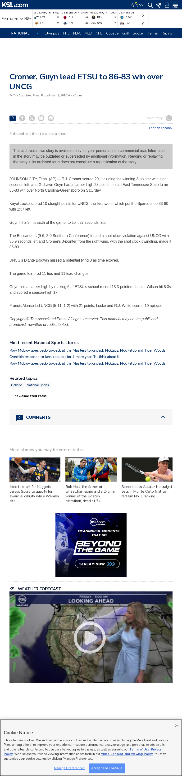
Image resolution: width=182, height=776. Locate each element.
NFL (66, 33)
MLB (88, 33)
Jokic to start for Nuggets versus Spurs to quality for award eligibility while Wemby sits (34, 494)
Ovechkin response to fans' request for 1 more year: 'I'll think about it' (65, 356)
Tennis (153, 33)
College (112, 33)
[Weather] (137, 4)
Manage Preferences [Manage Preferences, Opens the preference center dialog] (69, 768)
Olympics (52, 33)
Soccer (138, 33)
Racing (167, 33)
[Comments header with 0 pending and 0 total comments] (91, 417)
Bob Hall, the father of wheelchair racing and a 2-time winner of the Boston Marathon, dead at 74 (90, 494)
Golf (125, 33)
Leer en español (161, 128)
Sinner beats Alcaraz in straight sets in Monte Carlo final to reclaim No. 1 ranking (147, 491)
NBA (77, 33)
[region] (91, 747)
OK (176, 726)
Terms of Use (139, 749)
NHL (99, 33)
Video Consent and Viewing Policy (127, 754)
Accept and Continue (106, 768)
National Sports (38, 385)
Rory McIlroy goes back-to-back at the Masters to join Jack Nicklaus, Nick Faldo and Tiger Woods (87, 350)
